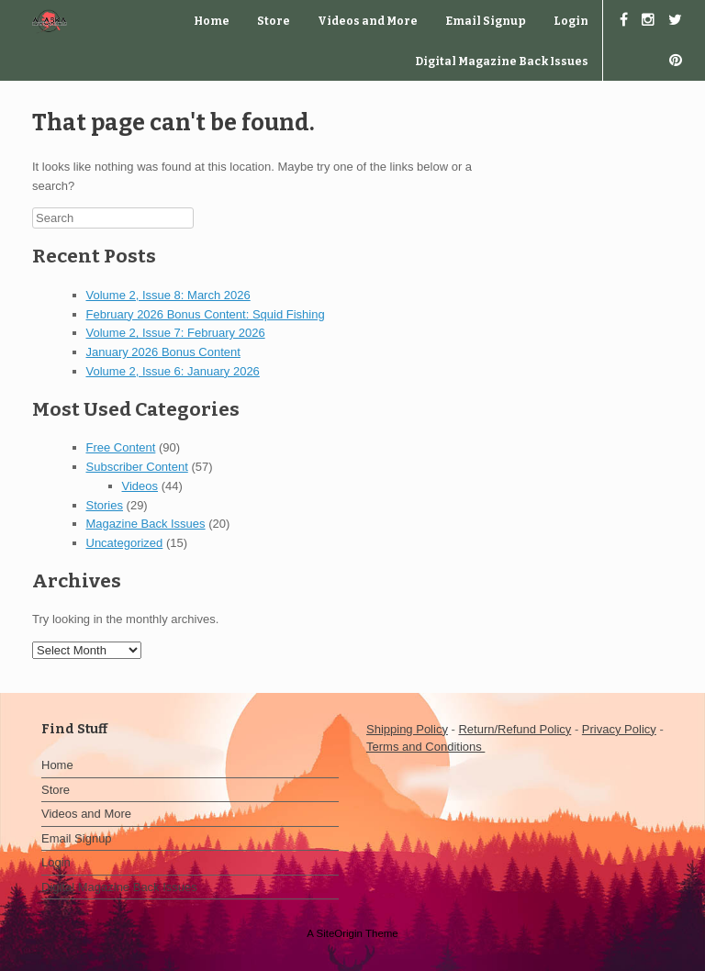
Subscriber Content (137, 467)
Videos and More (368, 21)
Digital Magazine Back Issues (501, 61)
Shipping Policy (407, 729)
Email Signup (485, 21)
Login (571, 21)
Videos (140, 486)
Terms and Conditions (425, 746)
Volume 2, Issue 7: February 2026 (175, 333)
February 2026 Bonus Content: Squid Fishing (205, 314)
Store (273, 21)
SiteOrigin (339, 933)
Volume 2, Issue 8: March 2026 (168, 295)
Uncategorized (124, 543)
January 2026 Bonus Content (163, 352)
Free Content (121, 447)
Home (211, 21)
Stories (104, 505)
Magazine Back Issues (146, 523)
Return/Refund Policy (514, 729)
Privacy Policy (619, 729)
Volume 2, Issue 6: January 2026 (173, 371)
